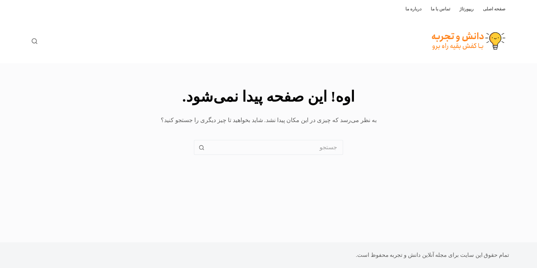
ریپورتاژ (466, 9)
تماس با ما (440, 9)
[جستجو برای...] (276, 147)
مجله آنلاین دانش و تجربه (418, 255)
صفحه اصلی (494, 9)
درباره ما (413, 9)
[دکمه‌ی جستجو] (201, 147)
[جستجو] (34, 41)
